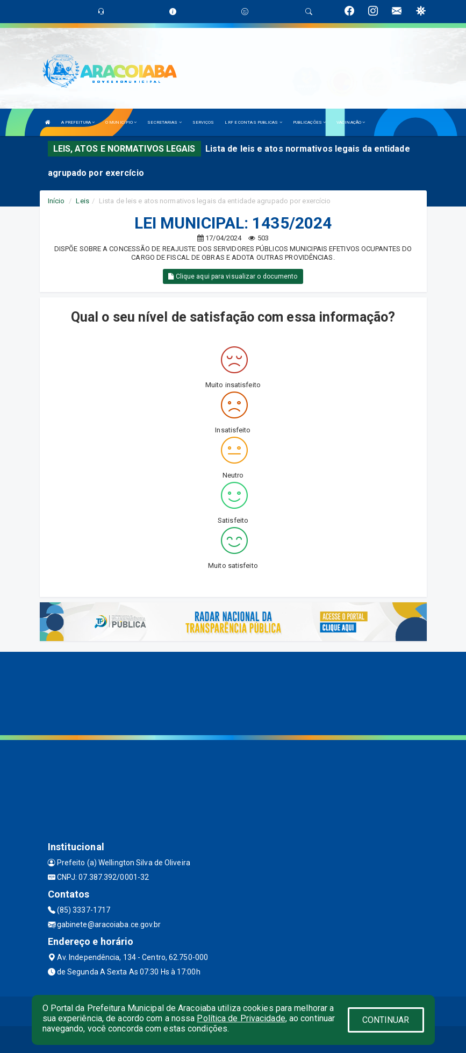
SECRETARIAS (164, 122)
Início (56, 201)
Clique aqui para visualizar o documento (232, 276)
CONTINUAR (386, 1020)
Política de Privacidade (241, 1018)
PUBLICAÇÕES (309, 122)
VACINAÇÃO (350, 122)
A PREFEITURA (78, 122)
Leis (82, 201)
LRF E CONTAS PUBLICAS (253, 122)
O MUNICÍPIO (121, 122)
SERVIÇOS (203, 122)
